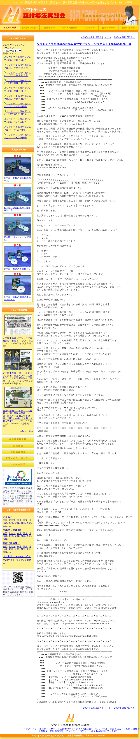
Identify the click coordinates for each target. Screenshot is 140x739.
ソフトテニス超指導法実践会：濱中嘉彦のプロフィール (89, 28)
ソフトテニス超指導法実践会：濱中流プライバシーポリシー (18, 458)
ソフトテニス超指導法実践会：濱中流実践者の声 (49, 28)
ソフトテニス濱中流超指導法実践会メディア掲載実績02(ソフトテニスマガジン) (18, 359)
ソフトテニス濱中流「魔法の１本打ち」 (17, 256)
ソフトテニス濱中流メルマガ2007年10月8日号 (17, 89)
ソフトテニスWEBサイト (17, 556)
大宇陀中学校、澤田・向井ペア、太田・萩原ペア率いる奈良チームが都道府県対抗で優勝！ (17, 377)
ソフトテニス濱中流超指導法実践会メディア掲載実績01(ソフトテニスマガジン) (18, 325)
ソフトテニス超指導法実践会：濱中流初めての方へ (108, 28)
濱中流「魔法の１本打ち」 (17, 269)
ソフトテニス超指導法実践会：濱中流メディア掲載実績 (69, 28)
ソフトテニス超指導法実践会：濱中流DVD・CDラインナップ (29, 28)
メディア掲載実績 (82, 729)
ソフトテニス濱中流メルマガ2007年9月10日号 (17, 120)
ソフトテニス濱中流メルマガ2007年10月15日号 (17, 82)
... (10, 525)
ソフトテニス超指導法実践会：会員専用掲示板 (18, 439)
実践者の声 (65, 729)
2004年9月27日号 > (124, 37)
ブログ (19, 560)
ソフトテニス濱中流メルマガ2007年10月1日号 (17, 97)
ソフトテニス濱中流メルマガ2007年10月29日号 (17, 66)
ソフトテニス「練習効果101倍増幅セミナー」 (17, 196)
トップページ (30, 729)
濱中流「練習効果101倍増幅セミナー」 (17, 208)
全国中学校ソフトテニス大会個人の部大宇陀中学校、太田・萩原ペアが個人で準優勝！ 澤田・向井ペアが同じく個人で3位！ (18, 415)
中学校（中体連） (12, 530)
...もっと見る (26, 431)
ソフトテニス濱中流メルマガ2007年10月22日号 (17, 74)
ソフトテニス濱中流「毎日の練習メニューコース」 (17, 285)
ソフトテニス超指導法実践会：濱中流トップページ (10, 28)
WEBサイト (9, 560)
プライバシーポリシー (77, 731)
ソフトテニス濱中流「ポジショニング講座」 (17, 226)
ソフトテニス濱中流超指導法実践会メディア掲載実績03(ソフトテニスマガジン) (18, 397)
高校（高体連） (11, 543)
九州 (29, 523)
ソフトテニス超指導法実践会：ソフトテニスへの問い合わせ (128, 28)
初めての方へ (117, 729)
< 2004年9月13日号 (91, 37)
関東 (25, 520)
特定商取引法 (57, 731)
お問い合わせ (133, 729)
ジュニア (8, 517)
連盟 (5, 520)
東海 (11, 523)
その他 (28, 560)
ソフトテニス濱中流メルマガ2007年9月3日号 (17, 128)
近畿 (17, 523)
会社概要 (43, 731)
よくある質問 (98, 731)
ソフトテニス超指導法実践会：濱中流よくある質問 (18, 464)
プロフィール (101, 729)
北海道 (12, 520)
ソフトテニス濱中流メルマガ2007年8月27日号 (17, 136)
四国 (23, 523)
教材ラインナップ (48, 729)
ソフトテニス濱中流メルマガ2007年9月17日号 (17, 113)
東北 (19, 520)
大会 (5, 525)
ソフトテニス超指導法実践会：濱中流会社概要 (18, 445)
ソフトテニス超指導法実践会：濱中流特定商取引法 (18, 451)
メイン (107, 37)
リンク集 (111, 731)
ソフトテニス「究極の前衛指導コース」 (17, 166)
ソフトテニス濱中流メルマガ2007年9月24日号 (17, 105)
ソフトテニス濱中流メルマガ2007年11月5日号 (17, 58)
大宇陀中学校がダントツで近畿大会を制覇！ (17, 339)
